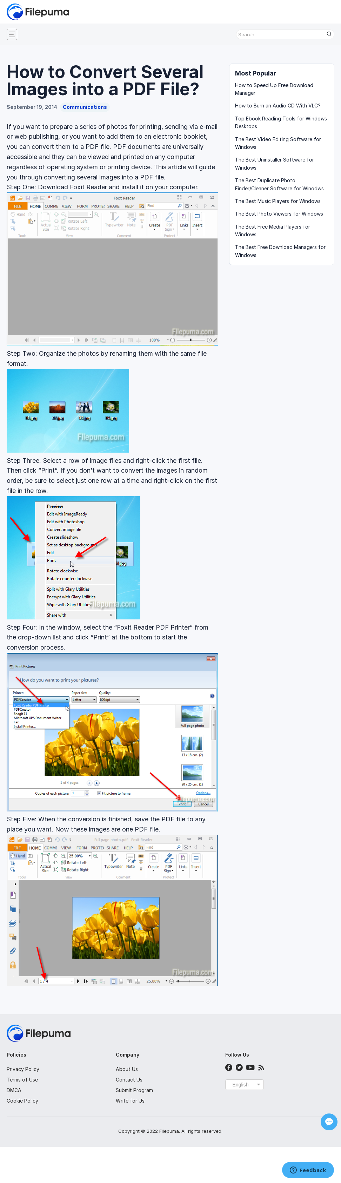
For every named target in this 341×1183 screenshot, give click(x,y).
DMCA (14, 1090)
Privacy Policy (23, 1069)
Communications (85, 107)
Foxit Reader (88, 187)
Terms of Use (22, 1080)
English (241, 1084)
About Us (127, 1069)
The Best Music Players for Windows (278, 201)
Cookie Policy (22, 1101)
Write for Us (130, 1101)
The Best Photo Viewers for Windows (279, 214)
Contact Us (129, 1080)
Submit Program (134, 1090)
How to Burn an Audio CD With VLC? (278, 106)
